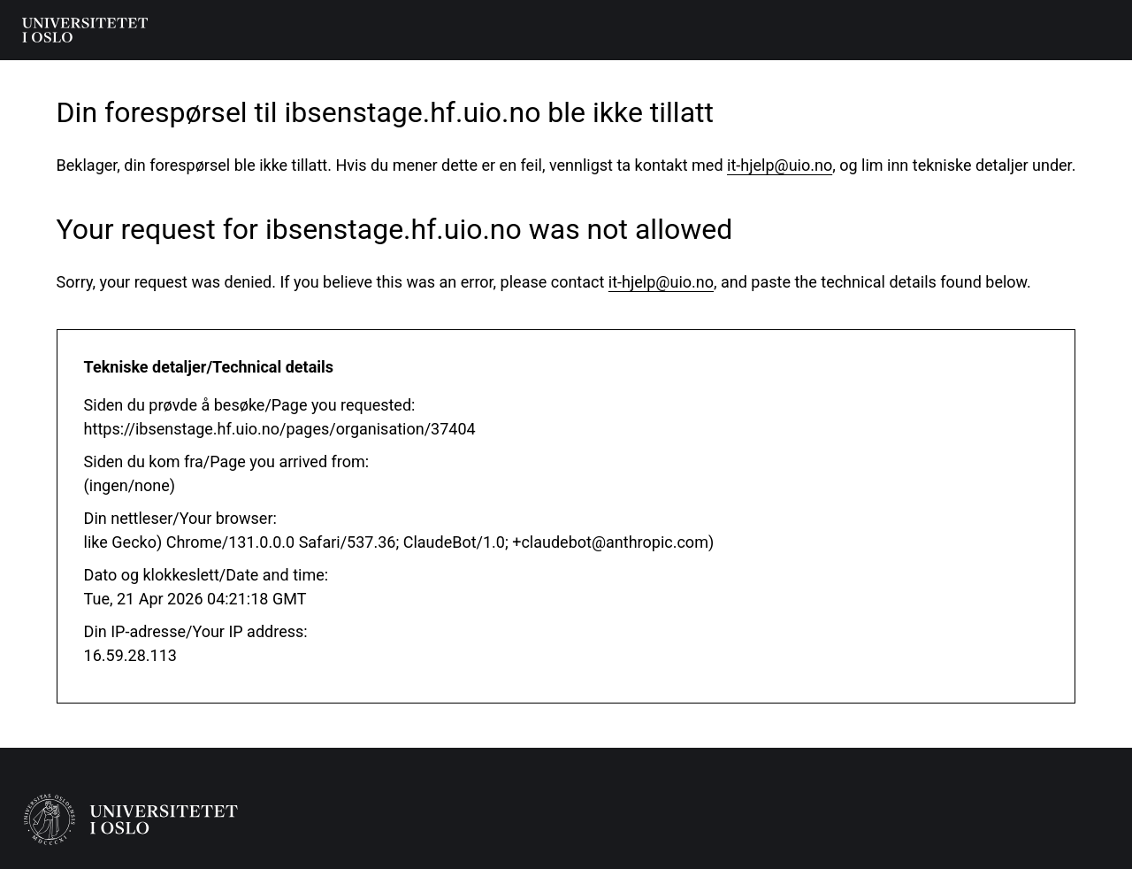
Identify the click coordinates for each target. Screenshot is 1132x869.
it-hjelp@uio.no (779, 165)
